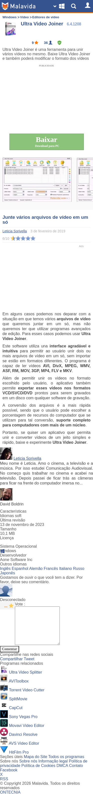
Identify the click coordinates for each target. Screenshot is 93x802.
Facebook (8, 777)
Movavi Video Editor (26, 733)
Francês (51, 568)
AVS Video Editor (24, 751)
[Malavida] (18, 6)
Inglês (5, 568)
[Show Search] (74, 6)
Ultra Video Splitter (25, 680)
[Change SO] (59, 6)
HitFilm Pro (19, 760)
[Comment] (40, 629)
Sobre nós (28, 768)
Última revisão (12, 520)
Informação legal (53, 768)
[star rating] (7, 605)
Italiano (65, 568)
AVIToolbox (19, 688)
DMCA (62, 773)
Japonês (7, 573)
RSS (4, 786)
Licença (7, 538)
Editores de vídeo (45, 17)
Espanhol (20, 568)
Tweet (29, 666)
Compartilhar (12, 666)
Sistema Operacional (18, 546)
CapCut (15, 715)
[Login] (87, 6)
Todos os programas (66, 764)
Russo (78, 568)
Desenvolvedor (13, 555)
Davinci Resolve (23, 742)
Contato (76, 773)
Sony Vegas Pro (23, 724)
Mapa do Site (35, 764)
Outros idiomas (13, 564)
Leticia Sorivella (27, 458)
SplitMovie (18, 706)
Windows (9, 17)
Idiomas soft (10, 516)
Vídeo (24, 17)
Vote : (20, 604)
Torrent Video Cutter (26, 697)
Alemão (35, 568)
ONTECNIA (10, 800)
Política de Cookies (38, 773)
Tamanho (8, 529)
